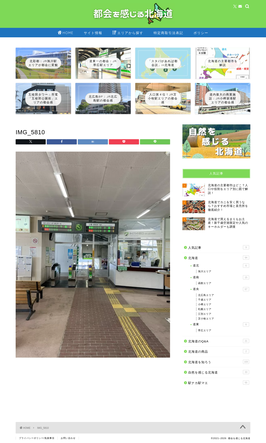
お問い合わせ (68, 438)
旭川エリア (204, 271)
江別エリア (204, 313)
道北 (221, 266)
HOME (66, 33)
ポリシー (201, 33)
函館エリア (204, 283)
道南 (221, 277)
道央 (221, 289)
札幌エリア (204, 309)
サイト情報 (93, 33)
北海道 (218, 258)
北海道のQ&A (218, 341)
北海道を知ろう (218, 362)
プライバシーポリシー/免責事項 (36, 438)
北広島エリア (206, 295)
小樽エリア (204, 304)
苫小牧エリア (206, 318)
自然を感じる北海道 (218, 372)
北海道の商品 (218, 351)
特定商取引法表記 (168, 33)
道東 (221, 324)
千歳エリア (204, 299)
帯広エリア (204, 330)
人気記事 (218, 247)
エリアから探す (128, 33)
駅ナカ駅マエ (218, 383)
